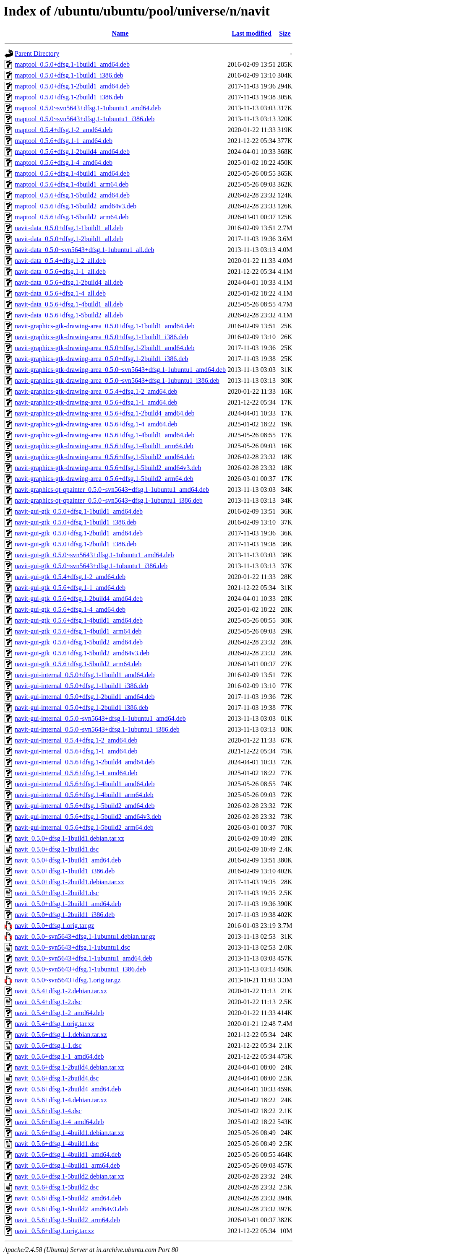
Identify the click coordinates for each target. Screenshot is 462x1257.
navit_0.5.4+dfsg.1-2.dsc (48, 1001)
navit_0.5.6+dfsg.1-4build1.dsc (57, 1143)
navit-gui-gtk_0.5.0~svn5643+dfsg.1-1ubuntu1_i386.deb (91, 565)
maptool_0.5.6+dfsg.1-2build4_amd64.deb (72, 151)
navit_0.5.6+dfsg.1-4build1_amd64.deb (68, 1154)
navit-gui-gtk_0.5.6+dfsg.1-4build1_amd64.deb (79, 620)
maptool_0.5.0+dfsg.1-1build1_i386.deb (69, 75)
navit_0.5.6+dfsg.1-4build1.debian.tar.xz (69, 1132)
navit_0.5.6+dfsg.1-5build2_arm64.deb (67, 1219)
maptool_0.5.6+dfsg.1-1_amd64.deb (63, 140)
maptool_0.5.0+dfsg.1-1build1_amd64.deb (72, 64)
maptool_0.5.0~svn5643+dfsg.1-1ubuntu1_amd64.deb (88, 108)
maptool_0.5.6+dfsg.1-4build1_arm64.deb (71, 184)
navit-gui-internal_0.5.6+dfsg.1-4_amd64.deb (76, 773)
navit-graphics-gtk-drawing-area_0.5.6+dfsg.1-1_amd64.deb (96, 402)
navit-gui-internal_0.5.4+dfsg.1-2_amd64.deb (76, 740)
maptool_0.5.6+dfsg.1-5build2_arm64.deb (71, 217)
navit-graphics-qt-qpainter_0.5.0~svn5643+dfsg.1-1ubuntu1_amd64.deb (112, 489)
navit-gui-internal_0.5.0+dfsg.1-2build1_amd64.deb (84, 696)
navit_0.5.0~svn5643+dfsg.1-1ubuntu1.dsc (72, 947)
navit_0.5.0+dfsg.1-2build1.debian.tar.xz (69, 882)
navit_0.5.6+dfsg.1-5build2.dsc (57, 1187)
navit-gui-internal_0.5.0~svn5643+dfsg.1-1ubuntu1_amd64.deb (100, 718)
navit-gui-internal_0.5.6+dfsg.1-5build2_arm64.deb (84, 827)
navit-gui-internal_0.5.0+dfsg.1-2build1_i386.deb (81, 707)
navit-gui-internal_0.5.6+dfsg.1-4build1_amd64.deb (84, 783)
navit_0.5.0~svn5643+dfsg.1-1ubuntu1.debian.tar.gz (85, 936)
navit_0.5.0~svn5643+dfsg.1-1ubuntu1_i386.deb (80, 969)
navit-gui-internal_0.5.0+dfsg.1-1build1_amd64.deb (84, 674)
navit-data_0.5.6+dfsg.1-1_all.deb (60, 271)
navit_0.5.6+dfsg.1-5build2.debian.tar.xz (69, 1176)
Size (285, 33)
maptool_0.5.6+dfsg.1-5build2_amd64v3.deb (75, 206)
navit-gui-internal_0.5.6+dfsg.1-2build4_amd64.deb (84, 762)
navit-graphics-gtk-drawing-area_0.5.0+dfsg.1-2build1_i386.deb (101, 358)
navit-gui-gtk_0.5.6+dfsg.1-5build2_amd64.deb (79, 642)
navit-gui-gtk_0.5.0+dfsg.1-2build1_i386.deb (75, 544)
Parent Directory (37, 53)
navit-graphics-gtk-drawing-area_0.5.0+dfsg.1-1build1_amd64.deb (104, 326)
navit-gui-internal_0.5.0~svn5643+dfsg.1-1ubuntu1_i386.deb (97, 729)
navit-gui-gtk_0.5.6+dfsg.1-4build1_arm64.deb (78, 631)
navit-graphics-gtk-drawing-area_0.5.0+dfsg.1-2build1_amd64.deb (104, 347)
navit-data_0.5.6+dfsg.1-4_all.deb (60, 293)
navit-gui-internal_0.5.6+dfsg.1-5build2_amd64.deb (84, 805)
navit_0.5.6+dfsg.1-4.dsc (48, 1110)
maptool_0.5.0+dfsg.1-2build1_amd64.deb (72, 86)
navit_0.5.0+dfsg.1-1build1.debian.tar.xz (69, 838)
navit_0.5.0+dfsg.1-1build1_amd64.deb (68, 860)
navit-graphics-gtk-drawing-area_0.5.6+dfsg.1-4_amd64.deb (96, 424)
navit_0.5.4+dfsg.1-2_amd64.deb (59, 1012)
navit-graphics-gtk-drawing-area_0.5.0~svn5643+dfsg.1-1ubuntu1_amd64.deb (120, 369)
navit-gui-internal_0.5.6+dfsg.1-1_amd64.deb (76, 751)
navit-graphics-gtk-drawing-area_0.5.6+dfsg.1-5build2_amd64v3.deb (108, 467)
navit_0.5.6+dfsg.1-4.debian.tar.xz (61, 1100)
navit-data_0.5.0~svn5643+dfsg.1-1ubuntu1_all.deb (84, 249)
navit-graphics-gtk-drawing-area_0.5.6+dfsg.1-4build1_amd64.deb (104, 435)
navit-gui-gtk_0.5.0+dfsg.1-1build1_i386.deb (75, 522)
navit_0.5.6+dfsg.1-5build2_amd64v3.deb (71, 1209)
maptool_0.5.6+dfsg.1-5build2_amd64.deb (72, 195)
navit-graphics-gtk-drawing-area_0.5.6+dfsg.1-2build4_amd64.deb (104, 413)
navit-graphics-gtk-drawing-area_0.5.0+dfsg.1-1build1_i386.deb (101, 336)
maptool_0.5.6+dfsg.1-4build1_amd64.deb (72, 173)
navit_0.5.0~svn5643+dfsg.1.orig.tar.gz (67, 980)
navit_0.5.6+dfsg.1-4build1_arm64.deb (67, 1165)
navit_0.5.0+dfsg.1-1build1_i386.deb (65, 871)
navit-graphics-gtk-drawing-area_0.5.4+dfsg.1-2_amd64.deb (96, 391)
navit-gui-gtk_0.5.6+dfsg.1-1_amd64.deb (70, 587)
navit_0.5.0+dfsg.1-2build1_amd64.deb (68, 903)
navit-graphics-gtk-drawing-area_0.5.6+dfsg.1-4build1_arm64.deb (104, 445)
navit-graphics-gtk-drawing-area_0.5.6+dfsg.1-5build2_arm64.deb (104, 478)
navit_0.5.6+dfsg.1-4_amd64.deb (59, 1121)
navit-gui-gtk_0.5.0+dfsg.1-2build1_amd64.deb (79, 533)
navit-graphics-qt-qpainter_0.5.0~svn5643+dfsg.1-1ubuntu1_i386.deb (109, 500)
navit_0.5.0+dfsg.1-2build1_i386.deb (65, 914)
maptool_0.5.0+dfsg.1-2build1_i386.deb (69, 97)
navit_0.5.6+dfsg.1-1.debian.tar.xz (61, 1034)
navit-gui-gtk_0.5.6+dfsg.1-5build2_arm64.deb (78, 663)
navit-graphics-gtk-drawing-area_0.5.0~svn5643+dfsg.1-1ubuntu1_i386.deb (117, 380)
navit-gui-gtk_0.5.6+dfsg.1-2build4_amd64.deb (79, 598)
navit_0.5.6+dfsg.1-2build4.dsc (57, 1078)
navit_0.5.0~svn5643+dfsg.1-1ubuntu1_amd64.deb (83, 958)
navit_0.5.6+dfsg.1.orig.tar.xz (54, 1230)
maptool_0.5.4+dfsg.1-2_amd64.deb (63, 129)
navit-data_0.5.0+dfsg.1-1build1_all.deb (69, 227)
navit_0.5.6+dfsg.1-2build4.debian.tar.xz (69, 1067)
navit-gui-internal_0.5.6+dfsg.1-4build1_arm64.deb (84, 794)
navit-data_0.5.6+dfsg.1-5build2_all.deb (69, 315)
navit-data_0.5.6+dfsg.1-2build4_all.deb (69, 282)
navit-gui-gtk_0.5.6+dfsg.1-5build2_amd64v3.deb (82, 653)
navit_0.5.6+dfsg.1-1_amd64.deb (59, 1056)
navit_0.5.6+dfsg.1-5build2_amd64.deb (68, 1198)
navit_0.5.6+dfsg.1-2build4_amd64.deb (68, 1089)
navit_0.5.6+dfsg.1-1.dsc (48, 1045)
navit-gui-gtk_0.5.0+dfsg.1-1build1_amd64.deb (79, 511)
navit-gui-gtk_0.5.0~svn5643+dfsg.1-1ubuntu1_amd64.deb (94, 554)
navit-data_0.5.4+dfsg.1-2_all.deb (60, 260)
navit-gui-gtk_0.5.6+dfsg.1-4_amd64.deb (70, 609)
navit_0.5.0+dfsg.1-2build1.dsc (57, 892)
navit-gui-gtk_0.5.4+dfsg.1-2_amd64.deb (70, 576)
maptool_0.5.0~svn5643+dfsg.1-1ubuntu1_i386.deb (84, 118)
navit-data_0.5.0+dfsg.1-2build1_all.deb (69, 238)
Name (120, 33)
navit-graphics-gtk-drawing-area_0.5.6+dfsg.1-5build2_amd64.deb (104, 456)
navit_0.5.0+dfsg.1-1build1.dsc (57, 849)
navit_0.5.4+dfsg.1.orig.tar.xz (54, 1023)
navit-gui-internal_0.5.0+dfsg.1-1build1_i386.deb (81, 685)
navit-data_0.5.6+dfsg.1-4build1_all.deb (69, 304)
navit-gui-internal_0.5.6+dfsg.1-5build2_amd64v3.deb (88, 816)
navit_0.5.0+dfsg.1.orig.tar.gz (54, 925)
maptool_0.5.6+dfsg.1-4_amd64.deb (63, 162)
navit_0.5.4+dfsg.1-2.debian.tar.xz (61, 991)
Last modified (251, 33)
